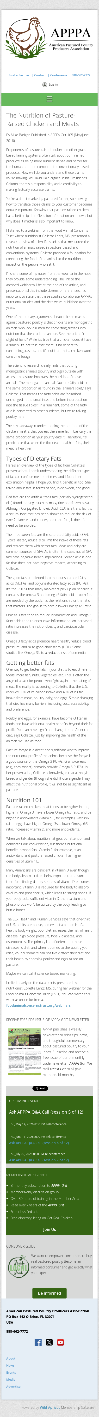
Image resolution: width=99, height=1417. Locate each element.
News (10, 1365)
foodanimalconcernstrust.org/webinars (38, 1005)
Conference (58, 75)
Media (11, 1379)
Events (11, 1372)
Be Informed (49, 1293)
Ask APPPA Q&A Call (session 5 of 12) (46, 1112)
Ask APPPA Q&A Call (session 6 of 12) (39, 1142)
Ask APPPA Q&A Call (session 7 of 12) (39, 1160)
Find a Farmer (19, 75)
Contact (40, 75)
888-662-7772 (81, 75)
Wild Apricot (50, 1407)
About (10, 1358)
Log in (53, 84)
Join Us (49, 1229)
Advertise (13, 1386)
